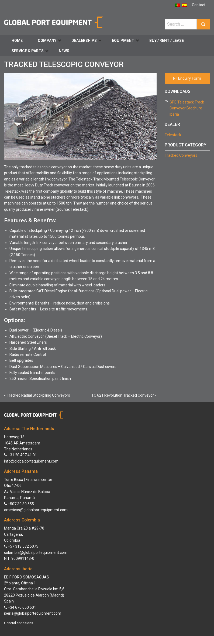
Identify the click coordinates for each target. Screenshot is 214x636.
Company (49, 40)
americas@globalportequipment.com (36, 510)
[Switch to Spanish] (184, 5)
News (64, 51)
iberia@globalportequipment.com (32, 613)
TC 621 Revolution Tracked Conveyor (122, 395)
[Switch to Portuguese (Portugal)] (177, 5)
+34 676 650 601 (20, 607)
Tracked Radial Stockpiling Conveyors (38, 395)
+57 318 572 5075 (21, 546)
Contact (198, 5)
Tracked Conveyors (181, 155)
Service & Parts (30, 51)
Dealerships (86, 40)
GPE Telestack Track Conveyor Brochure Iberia (187, 108)
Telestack (173, 135)
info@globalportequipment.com (31, 461)
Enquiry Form (187, 78)
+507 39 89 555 (19, 504)
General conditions (18, 623)
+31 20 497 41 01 (20, 455)
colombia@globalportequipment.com (35, 552)
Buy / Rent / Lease (166, 40)
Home (17, 40)
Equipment (125, 40)
